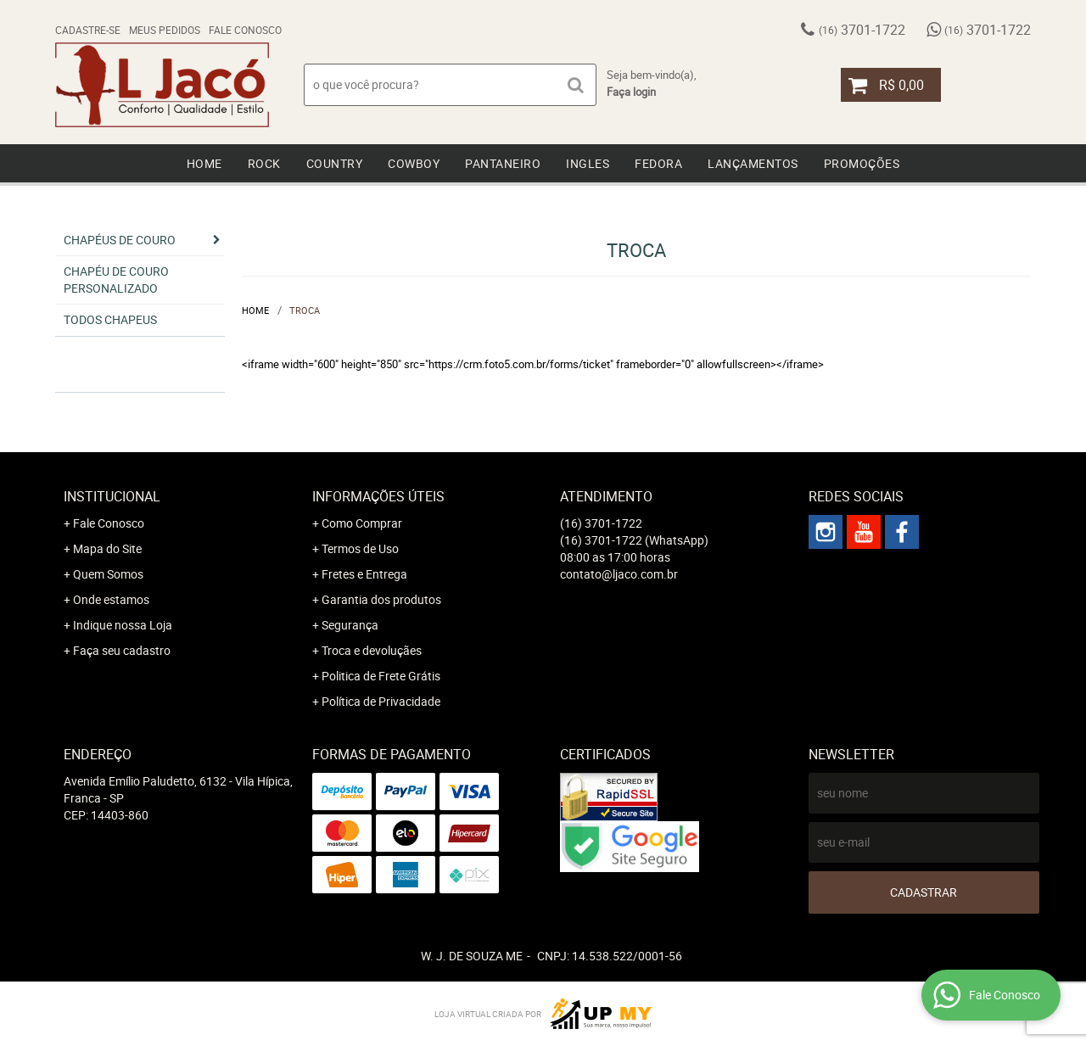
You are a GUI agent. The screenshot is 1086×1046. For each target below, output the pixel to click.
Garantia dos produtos (381, 599)
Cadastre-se (87, 29)
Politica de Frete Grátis (381, 676)
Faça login (631, 91)
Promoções (862, 163)
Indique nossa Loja (122, 625)
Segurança (350, 625)
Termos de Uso (360, 548)
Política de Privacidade (381, 701)
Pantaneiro (502, 163)
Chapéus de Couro (120, 240)
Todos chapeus (110, 319)
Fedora (658, 163)
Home (204, 163)
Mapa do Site (107, 548)
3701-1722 (862, 29)
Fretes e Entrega (364, 574)
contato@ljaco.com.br (619, 574)
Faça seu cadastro (122, 650)
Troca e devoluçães (372, 650)
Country (334, 163)
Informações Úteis (378, 496)
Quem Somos (108, 574)
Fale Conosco (245, 29)
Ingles (587, 163)
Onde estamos (111, 599)
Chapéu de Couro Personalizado (116, 279)
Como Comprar (362, 523)
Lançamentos (753, 163)
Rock (264, 163)
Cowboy (413, 163)
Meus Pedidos (164, 29)
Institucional (112, 496)
